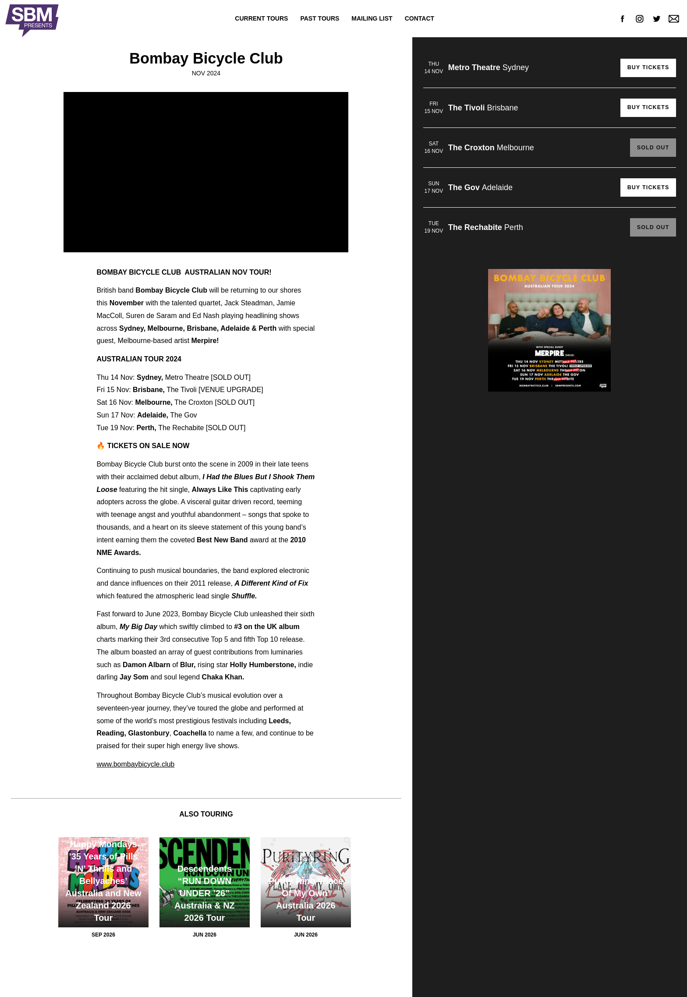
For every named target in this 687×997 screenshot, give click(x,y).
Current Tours (261, 18)
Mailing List (371, 18)
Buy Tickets (647, 68)
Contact (419, 18)
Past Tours (319, 18)
